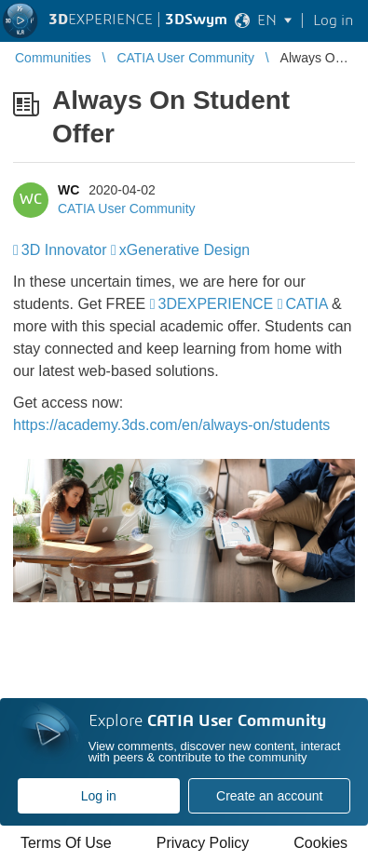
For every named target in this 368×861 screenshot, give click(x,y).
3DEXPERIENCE (216, 304)
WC (68, 189)
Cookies (320, 843)
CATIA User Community (127, 208)
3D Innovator (64, 250)
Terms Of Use (66, 843)
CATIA (306, 304)
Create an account (269, 795)
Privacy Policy (203, 843)
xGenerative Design (185, 250)
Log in (98, 795)
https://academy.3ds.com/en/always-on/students (171, 425)
